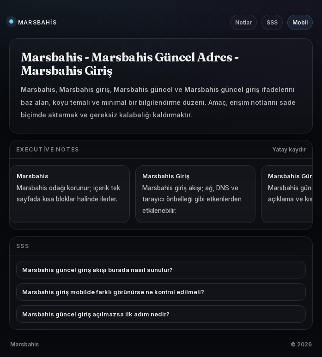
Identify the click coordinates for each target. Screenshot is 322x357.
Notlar (243, 22)
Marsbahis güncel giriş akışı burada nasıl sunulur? (97, 269)
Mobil (300, 22)
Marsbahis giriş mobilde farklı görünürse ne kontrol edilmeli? (113, 292)
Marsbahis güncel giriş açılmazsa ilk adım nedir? (96, 314)
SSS (272, 22)
